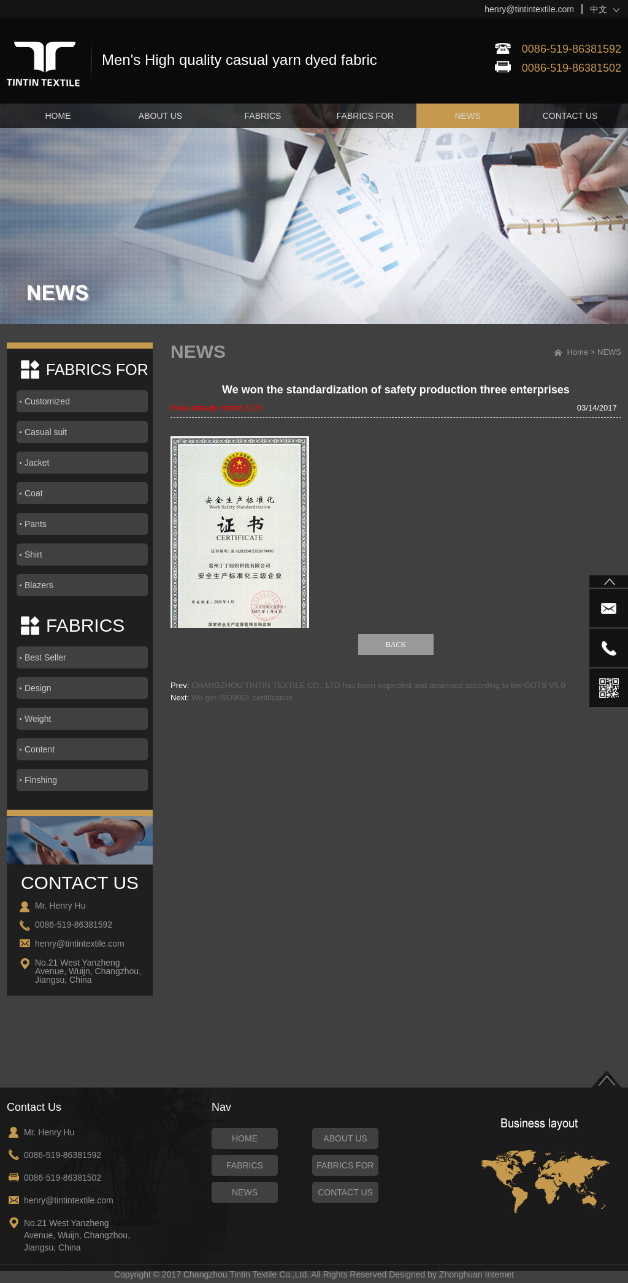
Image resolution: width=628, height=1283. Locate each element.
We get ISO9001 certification (242, 697)
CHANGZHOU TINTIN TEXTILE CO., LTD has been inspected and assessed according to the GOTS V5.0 (378, 685)
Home (577, 352)
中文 (598, 9)
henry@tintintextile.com (529, 9)
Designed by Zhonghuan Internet (451, 1274)
